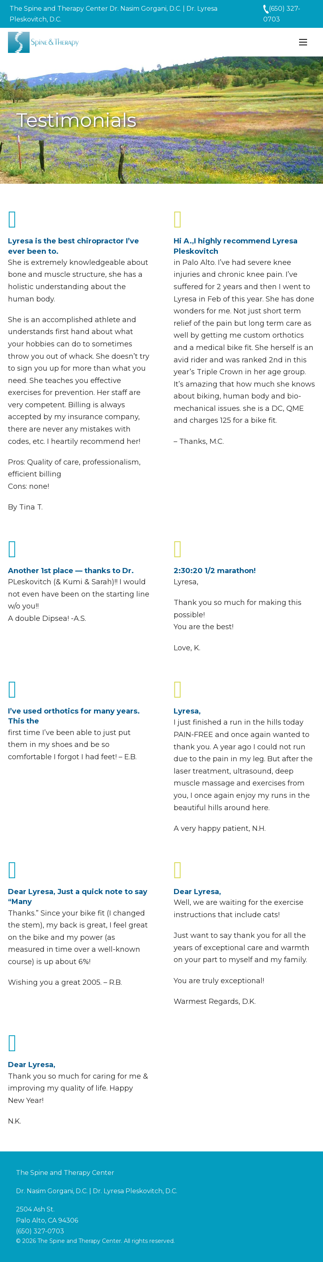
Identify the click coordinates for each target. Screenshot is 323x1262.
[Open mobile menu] (303, 42)
